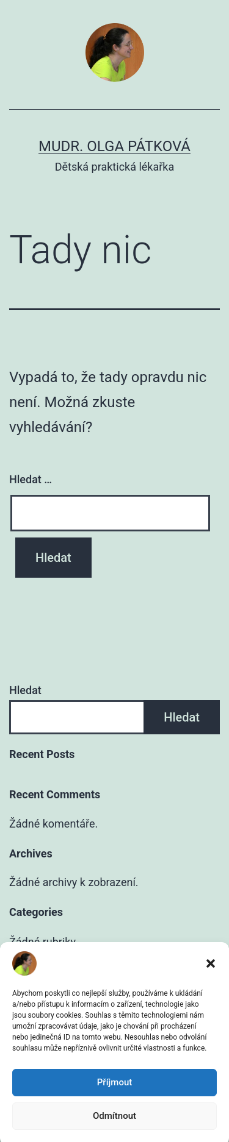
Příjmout (114, 1093)
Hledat (25, 690)
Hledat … (30, 479)
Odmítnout (114, 1126)
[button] (211, 974)
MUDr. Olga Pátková (114, 146)
